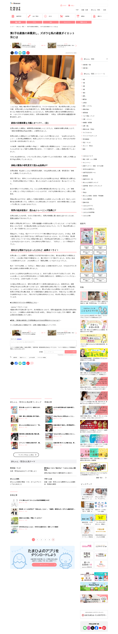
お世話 (85, 102)
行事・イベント (87, 119)
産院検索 (85, 176)
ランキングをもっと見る (26, 455)
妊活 (104, 10)
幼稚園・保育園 (87, 122)
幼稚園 (39, 223)
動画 (84, 149)
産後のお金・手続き (88, 129)
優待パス (97, 16)
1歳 (84, 83)
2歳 (84, 86)
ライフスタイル (87, 132)
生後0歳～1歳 (87, 65)
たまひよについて (88, 156)
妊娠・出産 (84, 10)
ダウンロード (44, 564)
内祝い (71, 5)
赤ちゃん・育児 (95, 10)
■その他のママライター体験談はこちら (23, 302)
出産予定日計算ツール (89, 172)
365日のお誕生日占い (89, 169)
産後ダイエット (23, 357)
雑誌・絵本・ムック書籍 (90, 159)
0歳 (84, 79)
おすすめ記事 (32, 357)
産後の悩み (86, 109)
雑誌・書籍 (18, 22)
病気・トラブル (87, 106)
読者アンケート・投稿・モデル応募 (93, 166)
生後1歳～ (86, 68)
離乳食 (80, 16)
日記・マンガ (86, 142)
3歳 (84, 89)
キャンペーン (67, 22)
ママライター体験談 (42, 357)
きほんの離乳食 (87, 199)
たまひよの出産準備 (88, 212)
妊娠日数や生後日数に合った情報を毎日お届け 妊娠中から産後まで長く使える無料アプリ (44, 560)
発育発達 (85, 112)
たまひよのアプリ (88, 206)
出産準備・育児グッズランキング (92, 186)
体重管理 (69, 114)
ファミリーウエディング (90, 136)
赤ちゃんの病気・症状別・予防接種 (93, 196)
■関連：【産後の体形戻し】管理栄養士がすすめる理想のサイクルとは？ (35, 320)
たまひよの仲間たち (88, 209)
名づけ (48, 16)
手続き (85, 192)
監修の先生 (86, 202)
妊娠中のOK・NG (88, 179)
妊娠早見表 (16, 16)
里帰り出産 (14, 218)
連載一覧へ (99, 478)
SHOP (63, 5)
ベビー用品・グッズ (88, 116)
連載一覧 (43, 45)
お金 (84, 189)
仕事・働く (86, 126)
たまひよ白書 (86, 215)
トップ (11, 26)
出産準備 (64, 16)
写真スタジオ (83, 22)
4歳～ (84, 93)
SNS (51, 22)
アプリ (34, 22)
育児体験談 (86, 139)
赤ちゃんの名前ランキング (90, 182)
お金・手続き (33, 16)
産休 (56, 310)
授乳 (84, 96)
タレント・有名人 (88, 146)
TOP (77, 10)
